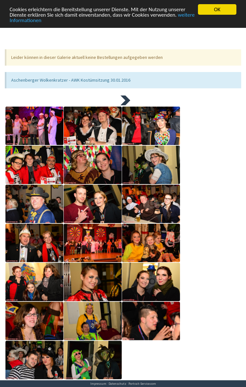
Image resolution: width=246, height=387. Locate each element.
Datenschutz (117, 384)
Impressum (98, 384)
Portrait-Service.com (142, 384)
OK (217, 7)
